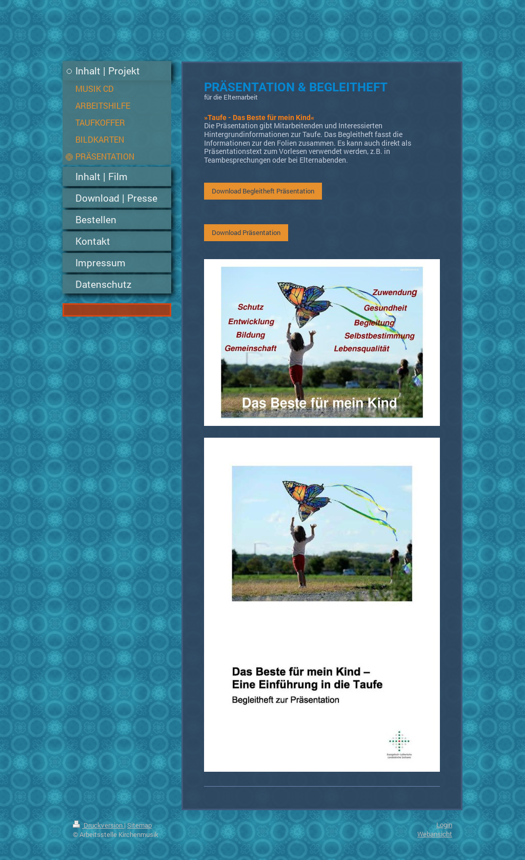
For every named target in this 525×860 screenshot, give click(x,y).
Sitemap (139, 825)
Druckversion (98, 825)
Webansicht (434, 834)
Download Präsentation (246, 232)
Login (444, 824)
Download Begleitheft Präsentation (263, 191)
